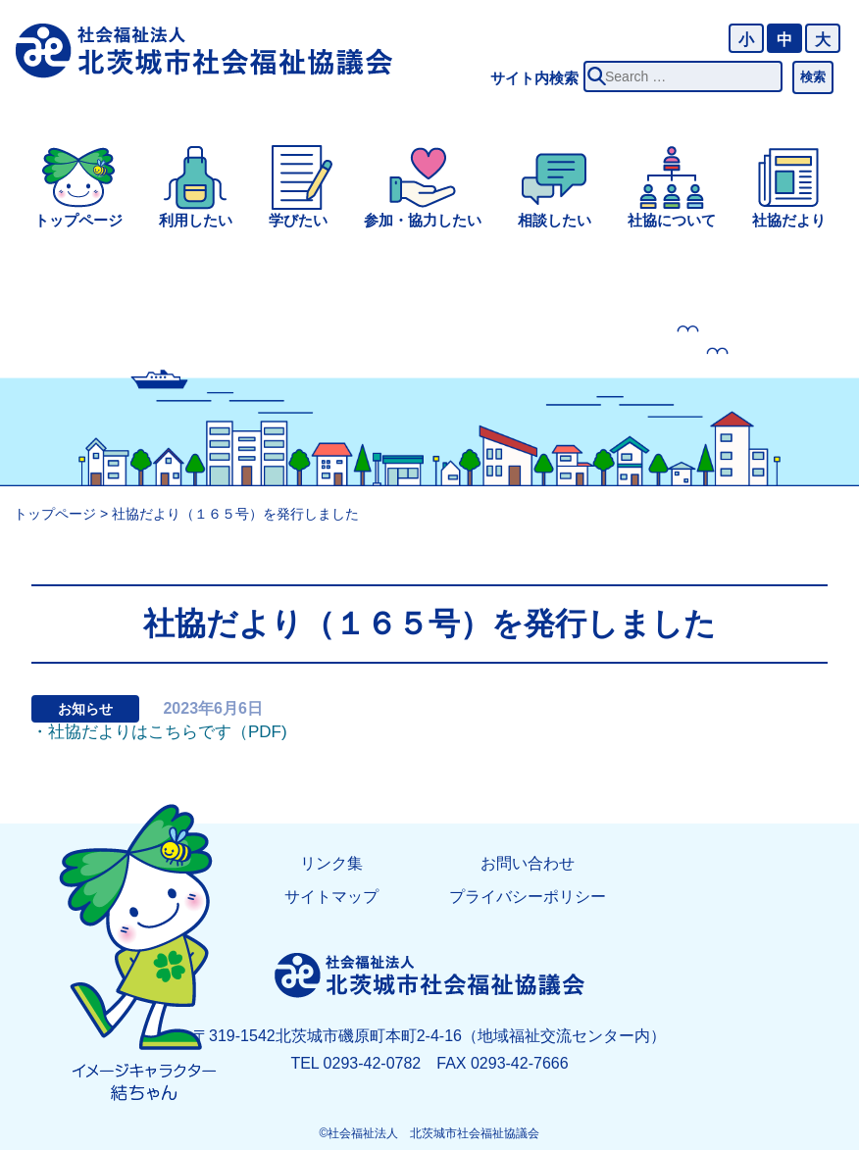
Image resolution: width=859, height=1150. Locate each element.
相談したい (554, 220)
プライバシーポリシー (527, 896)
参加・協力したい (422, 220)
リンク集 (331, 863)
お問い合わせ (527, 863)
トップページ (78, 220)
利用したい (195, 220)
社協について (672, 220)
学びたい (298, 220)
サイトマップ (331, 896)
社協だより (789, 220)
